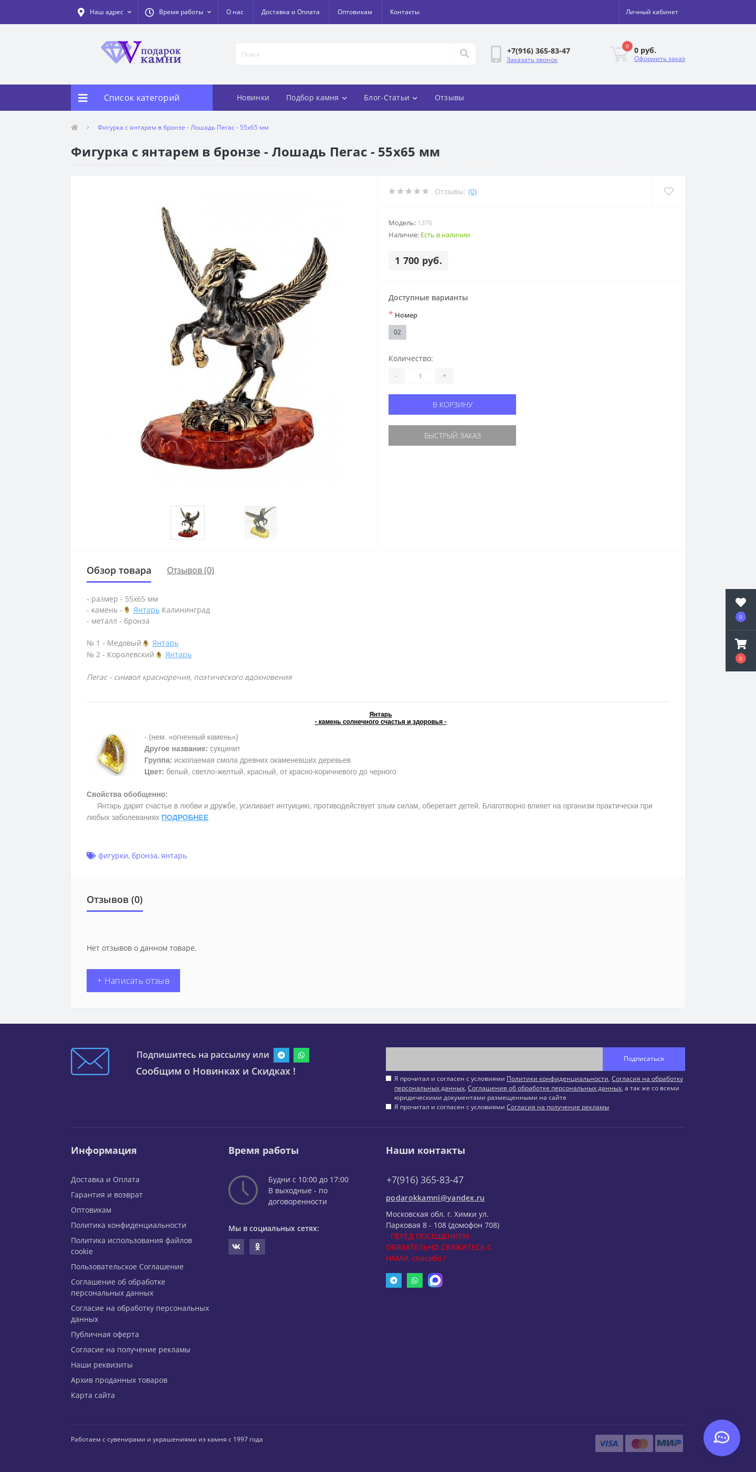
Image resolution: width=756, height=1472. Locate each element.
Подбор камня (316, 97)
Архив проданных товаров (119, 1380)
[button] (178, 12)
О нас (235, 11)
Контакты (404, 11)
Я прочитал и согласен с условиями (501, 1106)
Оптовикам (355, 11)
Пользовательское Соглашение (127, 1266)
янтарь (174, 855)
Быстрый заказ (452, 435)
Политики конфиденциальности (557, 1078)
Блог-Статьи (391, 97)
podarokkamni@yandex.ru (435, 1198)
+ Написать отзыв (133, 980)
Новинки (253, 97)
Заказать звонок (532, 59)
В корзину (452, 404)
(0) (472, 191)
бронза (145, 855)
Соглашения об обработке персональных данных (545, 1088)
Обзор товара (119, 570)
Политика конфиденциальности (128, 1225)
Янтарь (146, 610)
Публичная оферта (105, 1334)
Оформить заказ (659, 58)
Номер (402, 314)
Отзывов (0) (190, 570)
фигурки (113, 855)
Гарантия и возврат (107, 1195)
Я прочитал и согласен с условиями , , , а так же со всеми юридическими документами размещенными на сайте (538, 1088)
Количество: (410, 358)
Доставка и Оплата (290, 11)
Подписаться (644, 1058)
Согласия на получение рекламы (558, 1106)
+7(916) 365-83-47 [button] (425, 1180)
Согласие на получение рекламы (131, 1349)
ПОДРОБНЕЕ (184, 817)
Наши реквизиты (102, 1365)
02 (397, 332)
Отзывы (450, 97)
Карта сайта (93, 1395)
